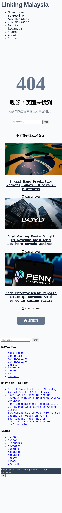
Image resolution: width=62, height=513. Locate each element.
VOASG (12, 494)
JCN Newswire (18, 25)
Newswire (14, 476)
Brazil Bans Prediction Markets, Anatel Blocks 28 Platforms (31, 192)
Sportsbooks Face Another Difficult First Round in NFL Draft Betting (30, 448)
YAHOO (12, 465)
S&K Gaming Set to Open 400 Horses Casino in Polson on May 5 (34, 439)
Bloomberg (15, 473)
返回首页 (31, 332)
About (12, 40)
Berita (13, 28)
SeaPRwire (16, 17)
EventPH (13, 498)
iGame (12, 36)
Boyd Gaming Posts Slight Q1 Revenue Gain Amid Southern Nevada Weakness (31, 249)
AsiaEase (14, 483)
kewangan (15, 32)
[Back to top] (3, 510)
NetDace (13, 487)
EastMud (13, 480)
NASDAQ (12, 469)
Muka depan (17, 13)
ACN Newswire (18, 21)
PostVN (12, 491)
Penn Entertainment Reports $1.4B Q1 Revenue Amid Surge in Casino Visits (31, 307)
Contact (14, 44)
